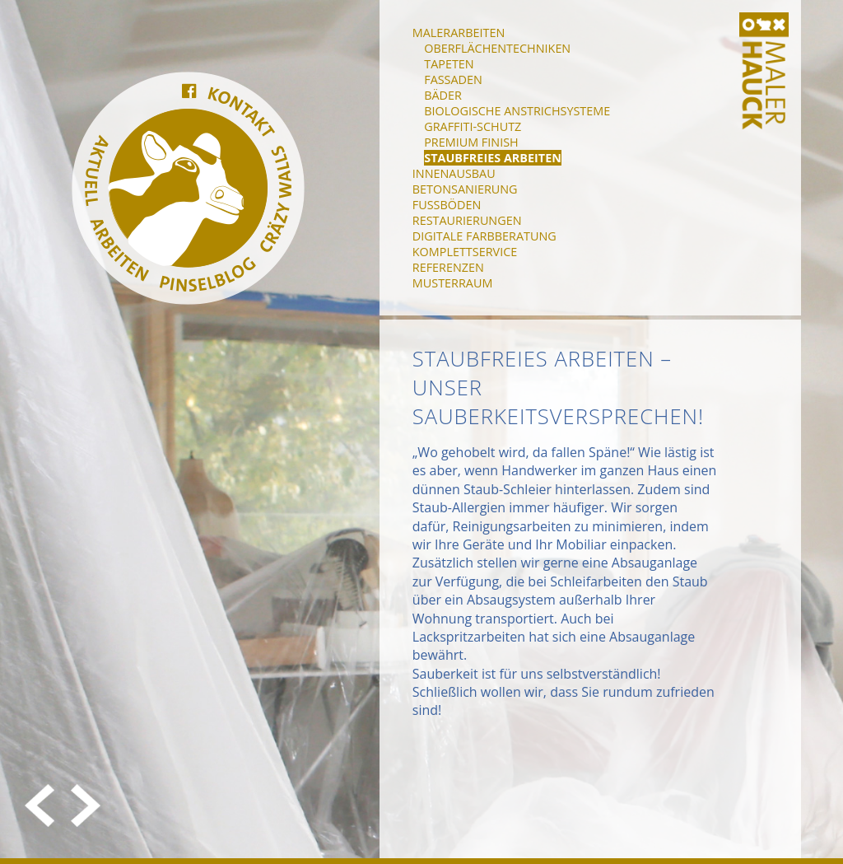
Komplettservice (464, 251)
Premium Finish (471, 142)
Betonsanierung (465, 189)
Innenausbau (454, 173)
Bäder (443, 95)
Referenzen (448, 267)
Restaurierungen (467, 220)
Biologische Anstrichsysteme (517, 111)
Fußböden (446, 204)
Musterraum (452, 283)
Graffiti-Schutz (472, 126)
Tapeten (448, 64)
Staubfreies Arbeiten (492, 158)
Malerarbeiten (458, 32)
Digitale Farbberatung (484, 236)
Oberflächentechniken (497, 48)
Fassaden (453, 79)
